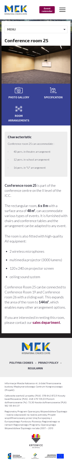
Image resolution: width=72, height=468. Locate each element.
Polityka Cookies (21, 362)
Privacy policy (48, 362)
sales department (46, 322)
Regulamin (35, 368)
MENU (11, 29)
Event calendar (47, 9)
